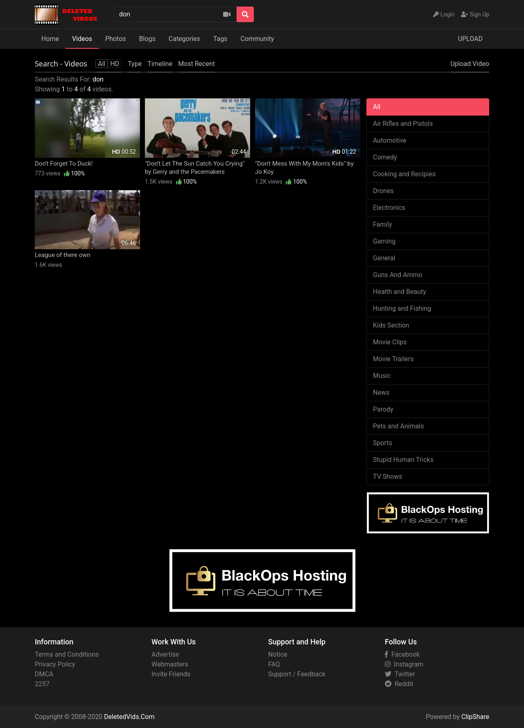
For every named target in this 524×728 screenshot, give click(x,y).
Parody (383, 409)
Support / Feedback (296, 674)
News (381, 392)
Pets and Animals (398, 426)
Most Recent (196, 64)
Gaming (384, 241)
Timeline (159, 64)
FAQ (274, 664)
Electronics (389, 208)
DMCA (44, 674)
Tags (220, 39)
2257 (42, 684)
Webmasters (169, 664)
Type (135, 64)
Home (50, 39)
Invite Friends (170, 674)
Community (257, 39)
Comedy (385, 157)
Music (382, 376)
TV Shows (387, 476)
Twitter (400, 674)
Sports (382, 443)
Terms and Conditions (67, 654)
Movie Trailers (393, 359)
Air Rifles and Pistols (403, 123)
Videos (82, 39)
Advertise (165, 654)
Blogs (147, 39)
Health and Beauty (399, 292)
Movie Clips (390, 342)
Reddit (399, 684)
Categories (184, 39)
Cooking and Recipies (404, 174)
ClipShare (475, 717)
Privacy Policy (55, 664)
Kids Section (391, 325)
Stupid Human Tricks (403, 460)
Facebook (402, 654)
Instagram (404, 664)
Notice (277, 654)
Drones (383, 191)
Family (382, 224)
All (376, 107)
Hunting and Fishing (402, 308)
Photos (115, 39)
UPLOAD (470, 39)
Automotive (390, 140)
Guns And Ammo (397, 275)
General (384, 258)
